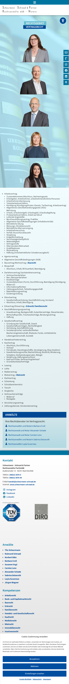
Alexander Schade (13, 571)
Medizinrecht (10, 620)
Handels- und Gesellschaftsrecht (19, 613)
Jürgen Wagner (12, 582)
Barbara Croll (11, 561)
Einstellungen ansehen (34, 673)
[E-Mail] (66, 52)
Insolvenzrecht (11, 631)
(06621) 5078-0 (15, 475)
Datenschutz (37, 679)
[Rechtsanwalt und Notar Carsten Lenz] (34, 436)
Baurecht (32, 262)
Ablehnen (35, 666)
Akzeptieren (34, 659)
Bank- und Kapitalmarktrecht (18, 599)
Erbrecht (30, 306)
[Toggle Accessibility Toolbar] (63, 20)
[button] (34, 2)
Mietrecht (20, 375)
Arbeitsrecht (10, 595)
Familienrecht (41, 306)
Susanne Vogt (11, 564)
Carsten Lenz (10, 568)
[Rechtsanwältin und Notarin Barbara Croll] (34, 427)
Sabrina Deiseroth (13, 575)
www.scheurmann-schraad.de (22, 484)
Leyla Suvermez (12, 579)
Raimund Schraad (13, 553)
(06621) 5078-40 (15, 477)
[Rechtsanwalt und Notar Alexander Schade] (34, 431)
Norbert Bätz (10, 557)
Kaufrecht (9, 617)
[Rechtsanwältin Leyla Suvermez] (34, 445)
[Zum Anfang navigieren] (66, 82)
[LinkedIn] (66, 76)
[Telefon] (66, 58)
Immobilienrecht (12, 627)
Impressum (47, 679)
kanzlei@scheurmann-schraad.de (22, 481)
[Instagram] (66, 64)
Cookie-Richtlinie (25, 679)
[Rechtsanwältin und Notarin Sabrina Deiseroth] (34, 440)
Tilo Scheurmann (12, 550)
